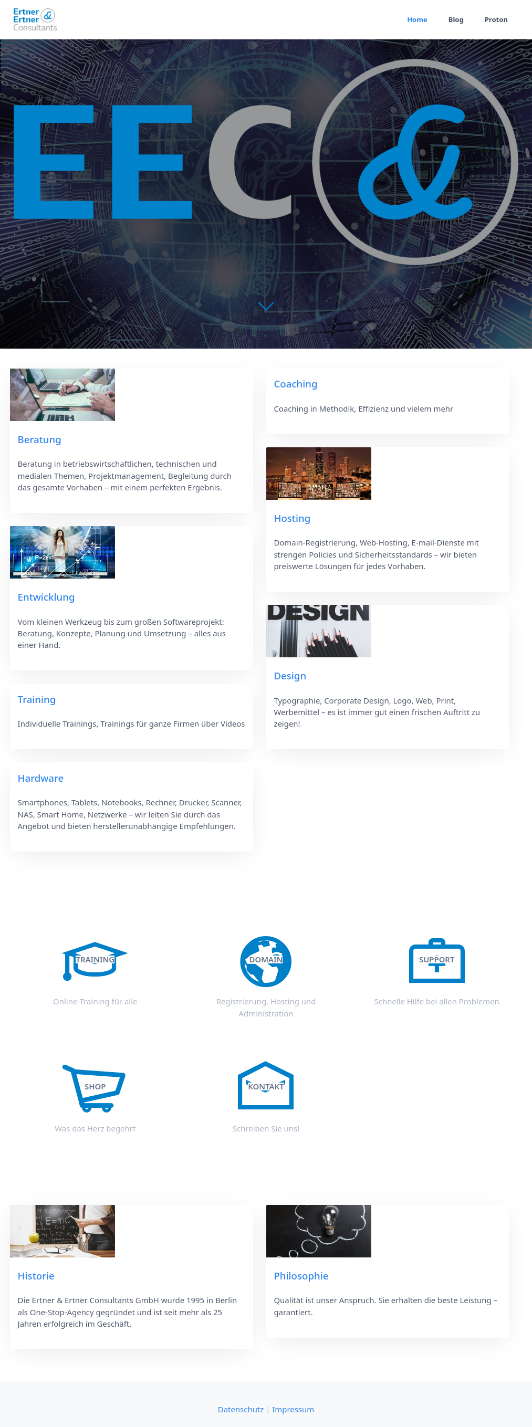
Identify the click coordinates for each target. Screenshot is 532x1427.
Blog (456, 19)
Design (290, 675)
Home (417, 19)
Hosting (292, 517)
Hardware (41, 777)
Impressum (293, 1409)
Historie (36, 1275)
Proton (496, 19)
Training (37, 699)
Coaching (295, 383)
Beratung (39, 439)
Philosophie (301, 1275)
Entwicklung (46, 596)
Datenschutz (241, 1409)
